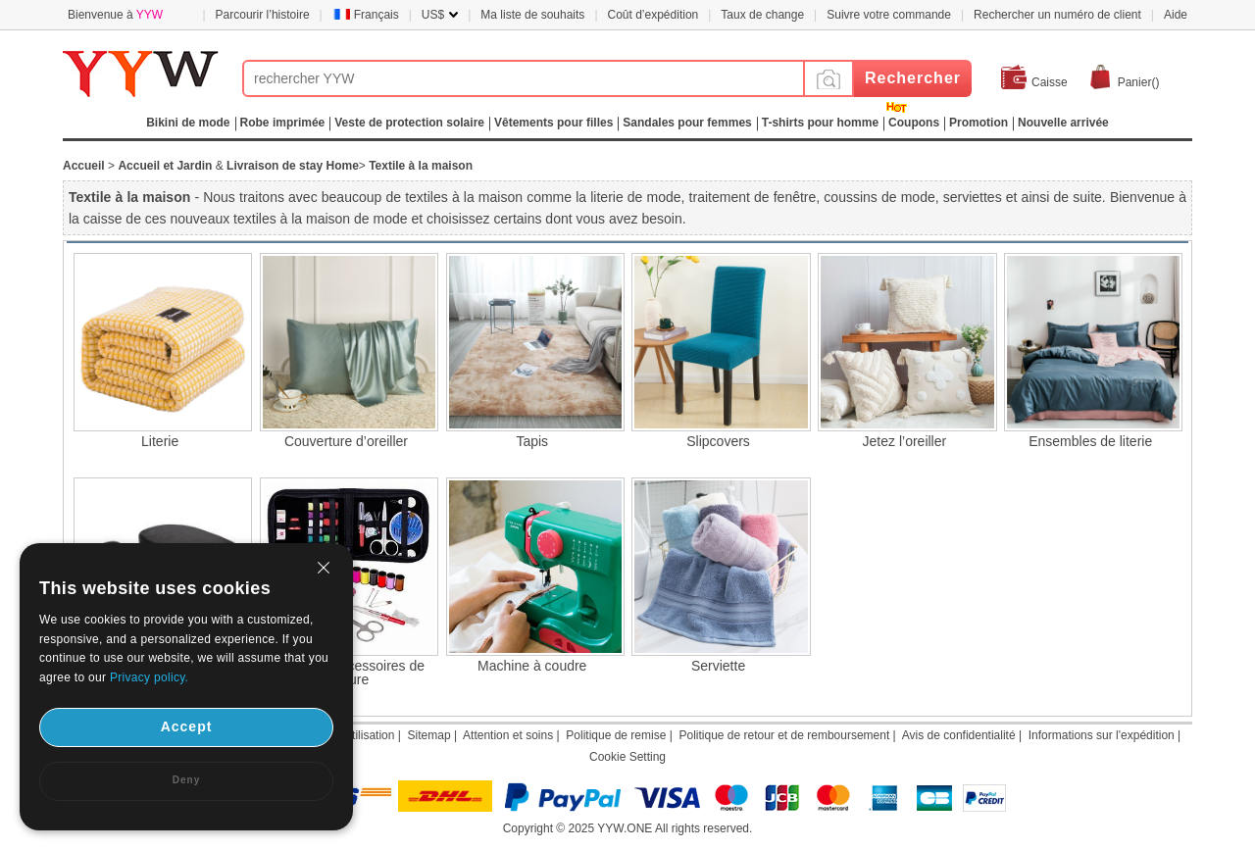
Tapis (532, 441)
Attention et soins (508, 735)
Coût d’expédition (653, 15)
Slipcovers (718, 441)
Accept (187, 726)
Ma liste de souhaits (532, 15)
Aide (1175, 15)
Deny (186, 780)
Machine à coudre (531, 666)
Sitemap (429, 735)
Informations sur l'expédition (1102, 735)
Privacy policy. (149, 677)
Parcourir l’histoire (263, 15)
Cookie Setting (627, 757)
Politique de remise (616, 735)
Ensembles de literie (1090, 441)
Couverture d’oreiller (346, 441)
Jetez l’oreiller (905, 441)
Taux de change (762, 15)
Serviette (718, 666)
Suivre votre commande (889, 15)
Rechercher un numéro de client (1057, 15)
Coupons (913, 122)
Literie (159, 441)
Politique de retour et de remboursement (783, 735)
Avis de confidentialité (959, 735)
